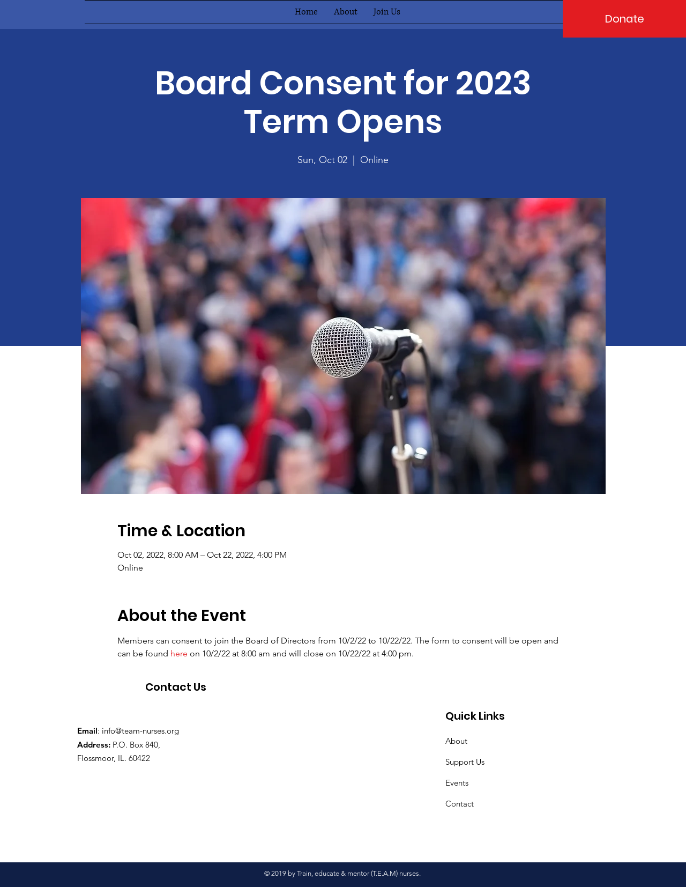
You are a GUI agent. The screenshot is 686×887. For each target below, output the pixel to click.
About (456, 741)
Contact (459, 804)
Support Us (464, 762)
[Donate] (624, 19)
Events (456, 783)
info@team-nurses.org (140, 731)
